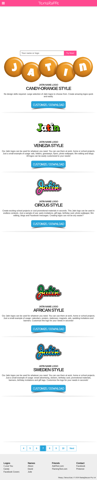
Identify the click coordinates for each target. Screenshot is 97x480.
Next (72, 448)
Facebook (80, 466)
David (30, 469)
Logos (7, 463)
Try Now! (70, 53)
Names (31, 463)
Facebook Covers (11, 472)
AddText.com (58, 466)
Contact (80, 463)
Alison (30, 466)
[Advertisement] (48, 28)
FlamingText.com (59, 469)
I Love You (8, 466)
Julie (30, 472)
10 (63, 448)
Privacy (60, 477)
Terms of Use (68, 477)
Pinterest (80, 469)
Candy (6, 469)
